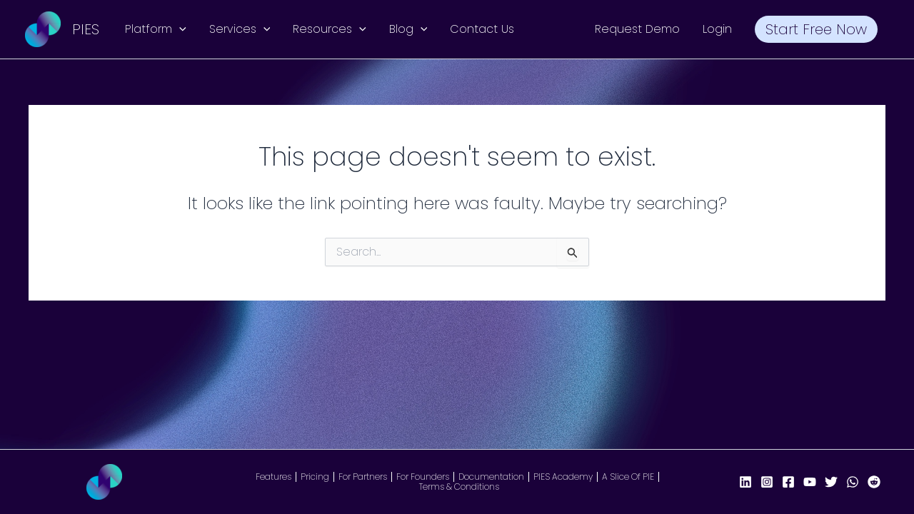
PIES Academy (563, 477)
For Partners (362, 477)
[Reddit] (874, 481)
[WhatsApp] (852, 481)
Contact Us (482, 29)
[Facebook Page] (788, 481)
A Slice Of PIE (628, 477)
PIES (85, 29)
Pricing (315, 477)
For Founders (422, 477)
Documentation (491, 477)
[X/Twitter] (831, 481)
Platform (155, 29)
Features (273, 477)
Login (717, 29)
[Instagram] (766, 481)
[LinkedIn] (745, 481)
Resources (329, 29)
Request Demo (637, 29)
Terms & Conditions (459, 487)
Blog (408, 29)
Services (240, 29)
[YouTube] (809, 481)
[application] (179, 29)
